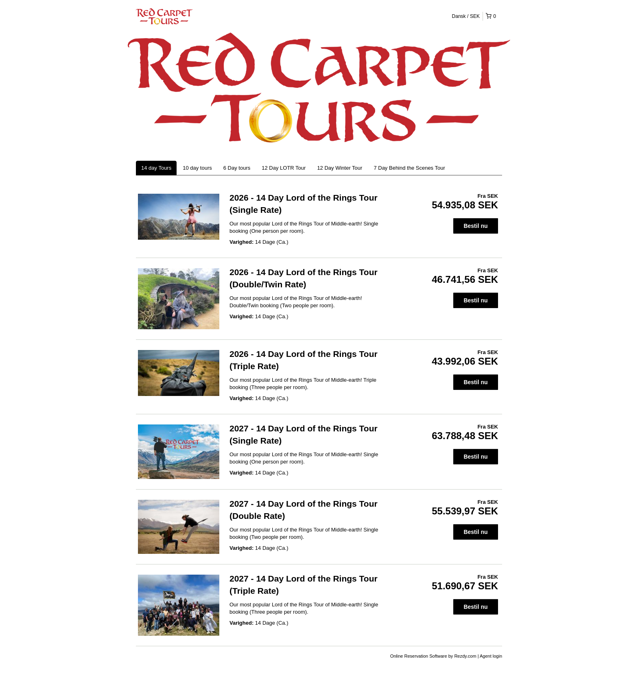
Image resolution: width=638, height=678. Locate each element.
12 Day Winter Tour (339, 168)
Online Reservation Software (418, 656)
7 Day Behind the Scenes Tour (409, 168)
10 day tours (197, 168)
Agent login (491, 656)
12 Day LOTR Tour (284, 168)
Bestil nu (475, 226)
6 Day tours (236, 168)
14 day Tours (156, 168)
